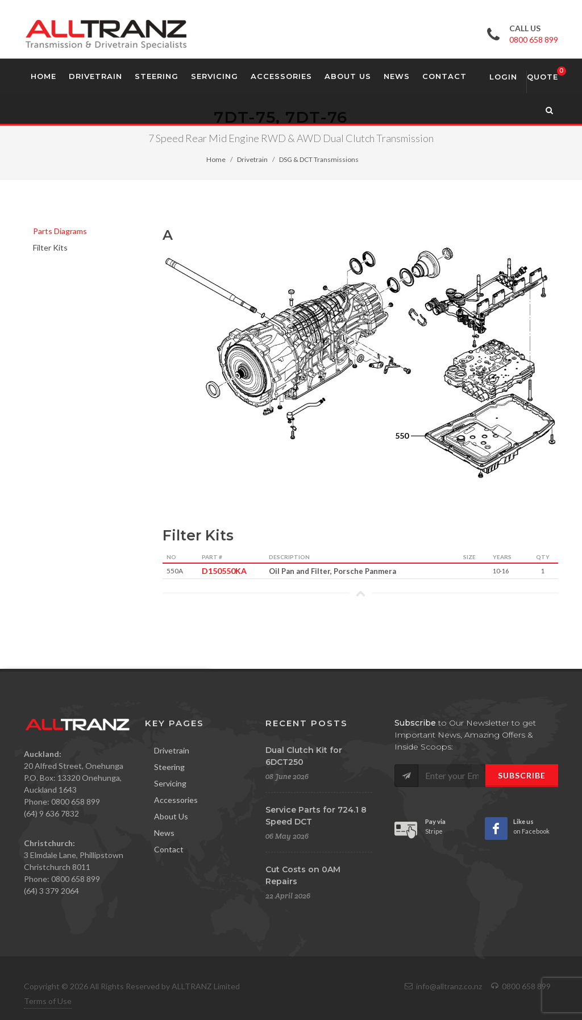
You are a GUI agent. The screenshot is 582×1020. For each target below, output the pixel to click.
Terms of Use (48, 1001)
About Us (171, 816)
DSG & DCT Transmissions (319, 159)
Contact (169, 849)
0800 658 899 (533, 39)
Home (216, 159)
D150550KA (221, 571)
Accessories (176, 800)
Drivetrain (252, 159)
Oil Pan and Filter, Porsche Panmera (332, 571)
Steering (169, 767)
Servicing (170, 783)
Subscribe (522, 775)
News (164, 833)
